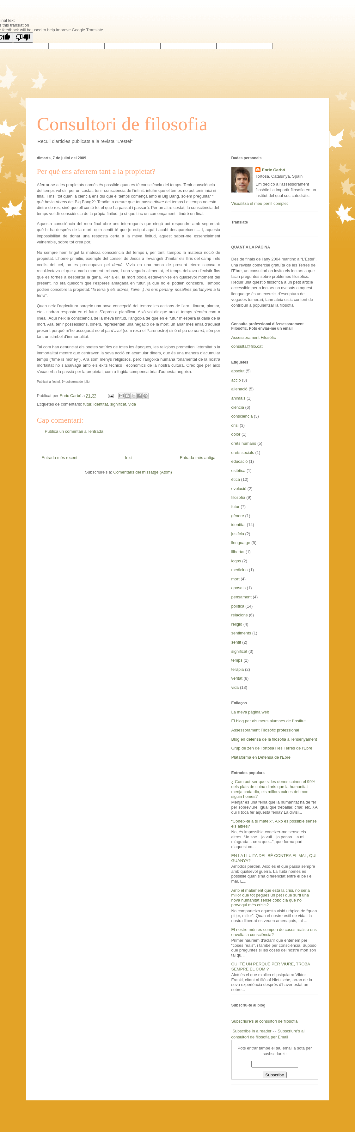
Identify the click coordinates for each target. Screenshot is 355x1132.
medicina (239, 569)
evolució (239, 488)
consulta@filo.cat (247, 346)
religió (236, 624)
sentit (236, 642)
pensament (241, 597)
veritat (236, 678)
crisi (235, 425)
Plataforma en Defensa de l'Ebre (261, 757)
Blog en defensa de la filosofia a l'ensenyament (274, 739)
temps (236, 660)
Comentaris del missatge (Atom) (142, 472)
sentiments (241, 633)
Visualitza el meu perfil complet (259, 203)
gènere (237, 515)
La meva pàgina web (250, 712)
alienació (239, 389)
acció (236, 380)
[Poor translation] (23, 37)
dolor (236, 434)
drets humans (243, 443)
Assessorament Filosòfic (253, 337)
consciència (242, 416)
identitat (101, 404)
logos (236, 561)
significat (118, 404)
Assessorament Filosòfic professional (265, 730)
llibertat (238, 551)
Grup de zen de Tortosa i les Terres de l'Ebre (271, 748)
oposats (238, 587)
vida (132, 404)
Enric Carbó (273, 170)
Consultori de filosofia (122, 123)
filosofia (238, 497)
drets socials (242, 452)
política (237, 606)
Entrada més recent (59, 457)
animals (238, 398)
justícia (237, 533)
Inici (128, 457)
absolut (238, 371)
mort (235, 579)
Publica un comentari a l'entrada (74, 431)
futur (87, 404)
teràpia (237, 669)
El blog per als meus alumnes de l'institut (268, 721)
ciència (237, 407)
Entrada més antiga (198, 457)
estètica (238, 470)
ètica (235, 479)
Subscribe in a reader (252, 1031)
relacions (239, 615)
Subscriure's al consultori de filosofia (264, 1021)
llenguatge (240, 542)
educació (239, 461)
